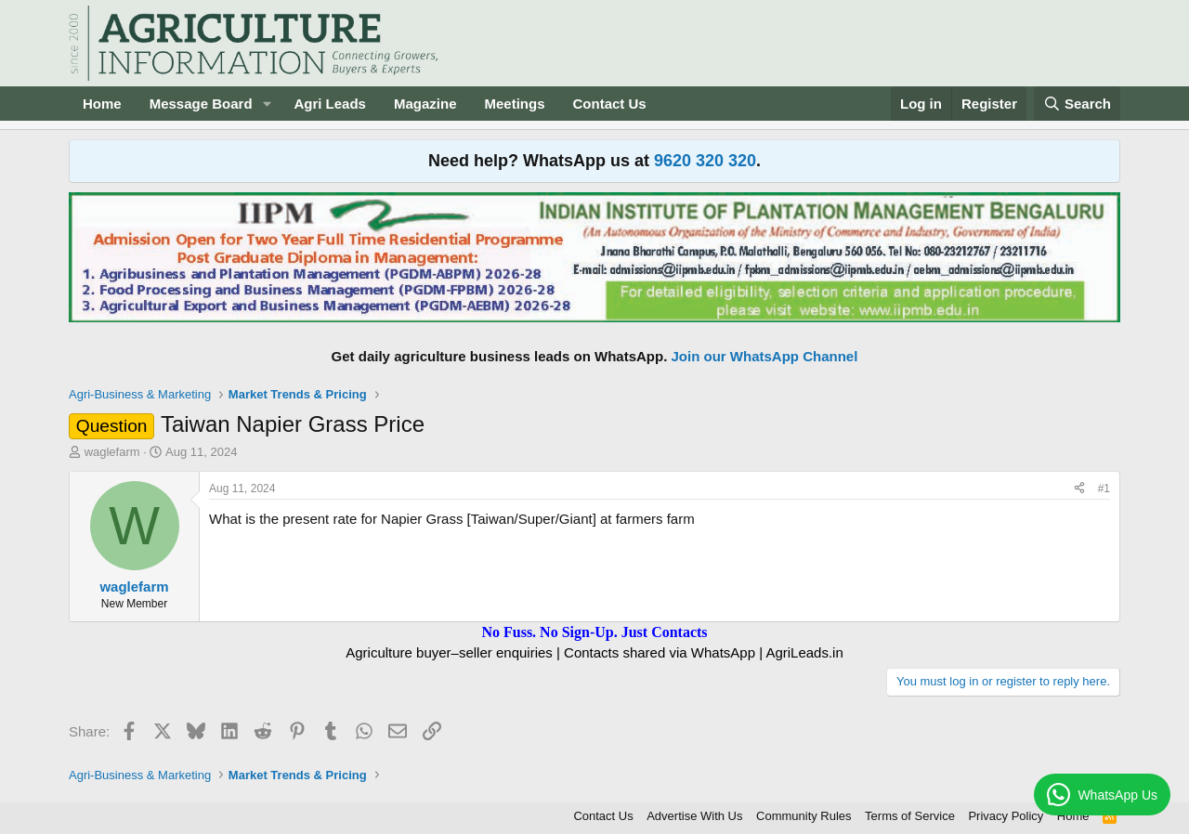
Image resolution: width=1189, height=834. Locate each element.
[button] (267, 103)
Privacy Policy (1005, 816)
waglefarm (112, 452)
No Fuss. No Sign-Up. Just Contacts (594, 632)
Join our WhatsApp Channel (765, 356)
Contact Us (610, 103)
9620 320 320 (705, 160)
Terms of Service (910, 816)
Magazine (425, 103)
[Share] (1079, 489)
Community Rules (804, 816)
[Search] (1077, 103)
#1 (1104, 488)
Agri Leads (330, 103)
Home (102, 103)
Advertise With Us (694, 816)
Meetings (514, 103)
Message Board (201, 103)
